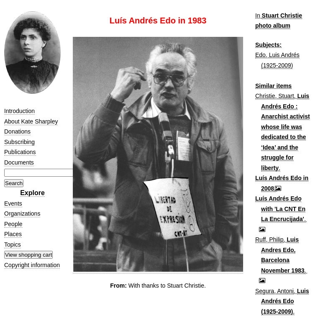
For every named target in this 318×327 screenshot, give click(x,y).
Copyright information (32, 265)
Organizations (22, 213)
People (13, 224)
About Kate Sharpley (31, 121)
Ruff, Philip (269, 239)
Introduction (19, 111)
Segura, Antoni (274, 291)
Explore (32, 192)
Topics (12, 244)
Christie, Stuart (274, 96)
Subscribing (19, 142)
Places (13, 234)
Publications (20, 152)
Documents (19, 162)
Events (13, 203)
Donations (17, 131)
